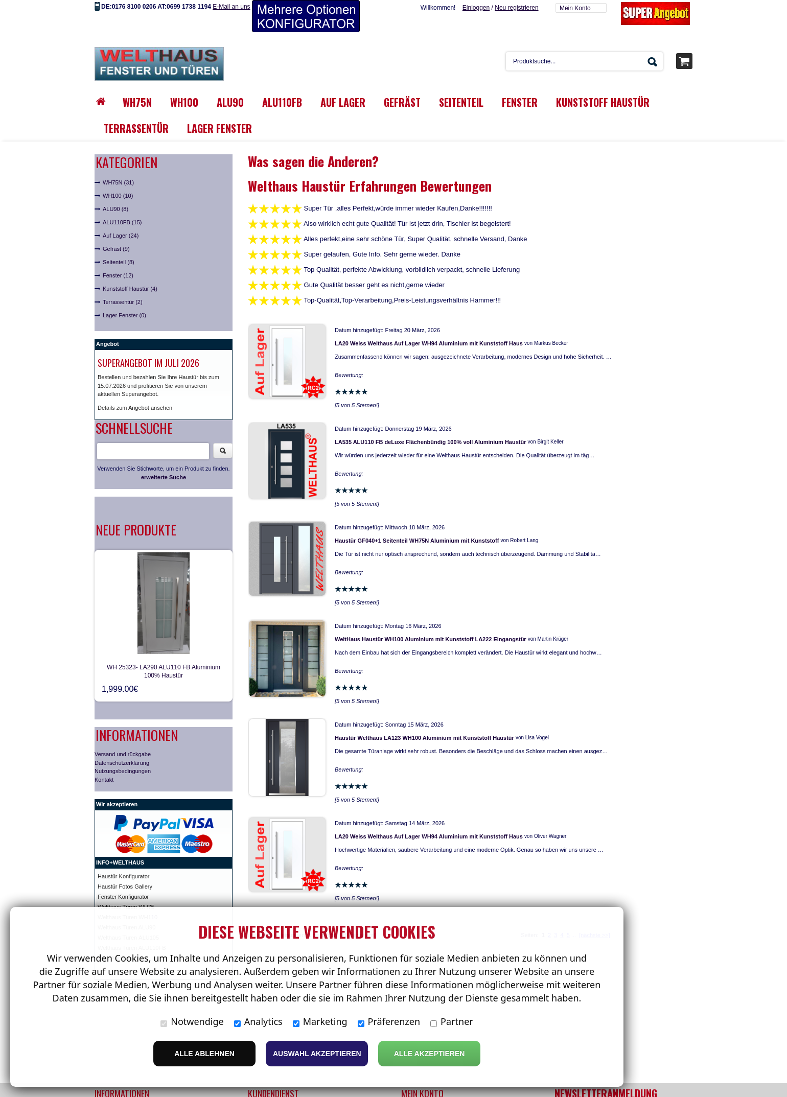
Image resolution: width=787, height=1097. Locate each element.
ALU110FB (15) (122, 222)
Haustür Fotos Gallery (125, 886)
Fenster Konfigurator (123, 897)
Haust (105, 876)
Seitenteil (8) (118, 262)
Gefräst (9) (116, 249)
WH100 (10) (118, 196)
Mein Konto (575, 8)
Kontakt (104, 780)
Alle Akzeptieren (429, 1053)
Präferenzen (389, 1021)
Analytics (258, 1021)
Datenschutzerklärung (122, 763)
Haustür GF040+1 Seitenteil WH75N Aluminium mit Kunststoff (417, 541)
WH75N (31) (118, 182)
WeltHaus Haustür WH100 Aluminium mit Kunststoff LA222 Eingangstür (430, 639)
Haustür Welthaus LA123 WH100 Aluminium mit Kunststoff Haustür (424, 738)
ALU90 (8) (115, 209)
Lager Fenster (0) (124, 315)
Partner (451, 1021)
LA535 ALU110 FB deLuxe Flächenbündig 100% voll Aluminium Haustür (430, 442)
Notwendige (191, 1021)
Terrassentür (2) (123, 302)
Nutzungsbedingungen (123, 771)
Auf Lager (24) (120, 235)
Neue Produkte (136, 530)
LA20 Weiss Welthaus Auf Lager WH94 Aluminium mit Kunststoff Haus (429, 343)
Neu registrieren (516, 7)
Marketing (320, 1021)
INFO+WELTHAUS (120, 862)
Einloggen (476, 7)
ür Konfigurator (131, 876)
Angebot (107, 344)
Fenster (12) (118, 275)
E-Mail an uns (231, 6)
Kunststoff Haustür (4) (130, 289)
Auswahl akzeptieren (317, 1053)
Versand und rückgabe (123, 754)
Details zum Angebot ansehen (135, 408)
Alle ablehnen (204, 1053)
